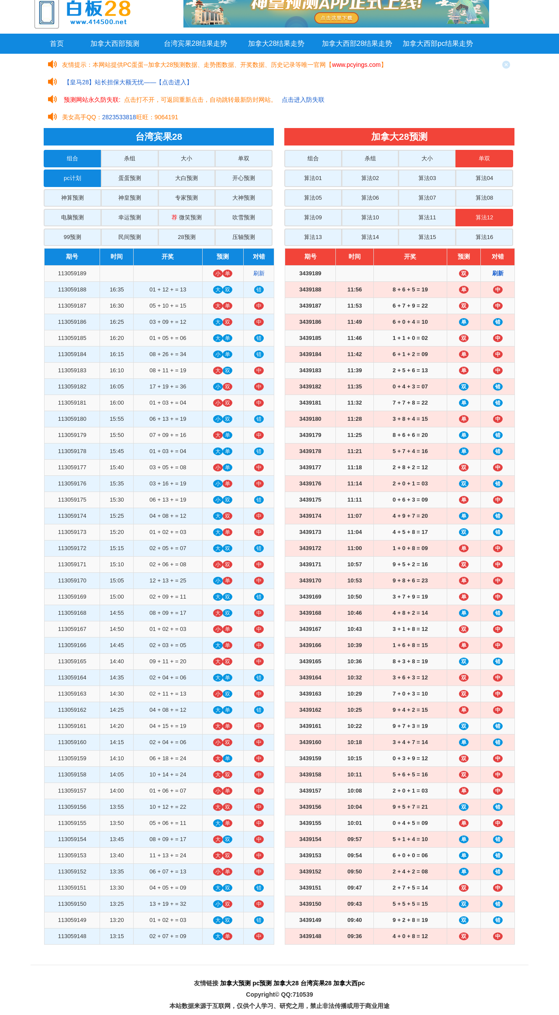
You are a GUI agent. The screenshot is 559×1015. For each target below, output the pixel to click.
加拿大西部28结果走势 (357, 43)
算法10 (370, 217)
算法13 (312, 237)
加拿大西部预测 (114, 43)
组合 (72, 158)
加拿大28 (286, 983)
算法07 (427, 197)
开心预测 (243, 178)
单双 (243, 158)
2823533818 (119, 117)
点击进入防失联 (303, 99)
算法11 (427, 217)
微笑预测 (187, 217)
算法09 (312, 217)
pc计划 (72, 178)
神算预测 (72, 197)
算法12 (484, 217)
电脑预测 (72, 217)
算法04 (484, 178)
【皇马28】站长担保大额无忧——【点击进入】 (128, 82)
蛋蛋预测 (129, 178)
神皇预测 (129, 197)
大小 (186, 158)
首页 (57, 43)
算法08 (484, 197)
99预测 (72, 237)
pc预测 (262, 983)
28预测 (186, 237)
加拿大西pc (349, 983)
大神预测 (243, 197)
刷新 (259, 273)
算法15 (427, 237)
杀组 (129, 158)
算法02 (370, 178)
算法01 (312, 178)
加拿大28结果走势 (276, 43)
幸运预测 (129, 217)
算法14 (370, 237)
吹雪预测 (243, 217)
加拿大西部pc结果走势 (438, 43)
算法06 (370, 197)
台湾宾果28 (316, 983)
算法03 (427, 178)
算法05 (312, 197)
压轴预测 (243, 237)
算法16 (484, 237)
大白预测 (186, 178)
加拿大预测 (235, 983)
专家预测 (186, 197)
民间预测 (129, 237)
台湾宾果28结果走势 (196, 43)
